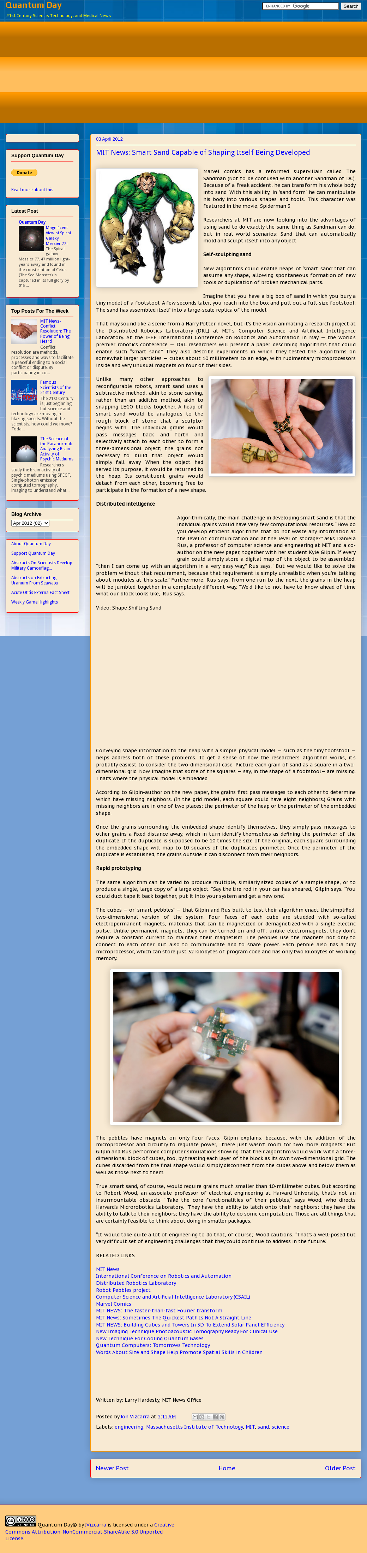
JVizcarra (95, 1525)
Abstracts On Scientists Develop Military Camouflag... (41, 565)
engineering (129, 1427)
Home (227, 1468)
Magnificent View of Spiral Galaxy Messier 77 (58, 235)
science (280, 1427)
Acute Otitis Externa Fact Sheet (40, 592)
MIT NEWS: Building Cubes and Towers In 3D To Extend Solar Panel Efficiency (190, 1325)
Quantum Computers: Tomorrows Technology (153, 1345)
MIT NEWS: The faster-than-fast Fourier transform (159, 1310)
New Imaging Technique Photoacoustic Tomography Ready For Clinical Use (187, 1331)
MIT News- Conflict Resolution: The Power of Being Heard (55, 331)
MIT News (108, 1269)
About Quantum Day (31, 543)
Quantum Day (34, 5)
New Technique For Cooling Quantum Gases (150, 1338)
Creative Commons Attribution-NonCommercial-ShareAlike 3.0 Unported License (89, 1532)
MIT (250, 1427)
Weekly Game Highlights (34, 602)
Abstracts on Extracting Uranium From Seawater (35, 580)
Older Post (340, 1468)
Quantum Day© (57, 1525)
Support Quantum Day (33, 553)
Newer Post (112, 1468)
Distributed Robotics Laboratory (136, 1283)
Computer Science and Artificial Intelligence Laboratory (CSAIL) (173, 1297)
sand (263, 1427)
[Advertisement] (188, 71)
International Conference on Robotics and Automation (163, 1276)
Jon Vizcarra (136, 1416)
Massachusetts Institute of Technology (194, 1427)
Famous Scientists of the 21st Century (55, 387)
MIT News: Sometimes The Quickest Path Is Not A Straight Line (173, 1317)
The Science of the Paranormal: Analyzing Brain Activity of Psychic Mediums (56, 449)
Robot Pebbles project (123, 1290)
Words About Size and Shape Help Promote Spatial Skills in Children (179, 1352)
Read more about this (32, 189)
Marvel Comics (113, 1304)
